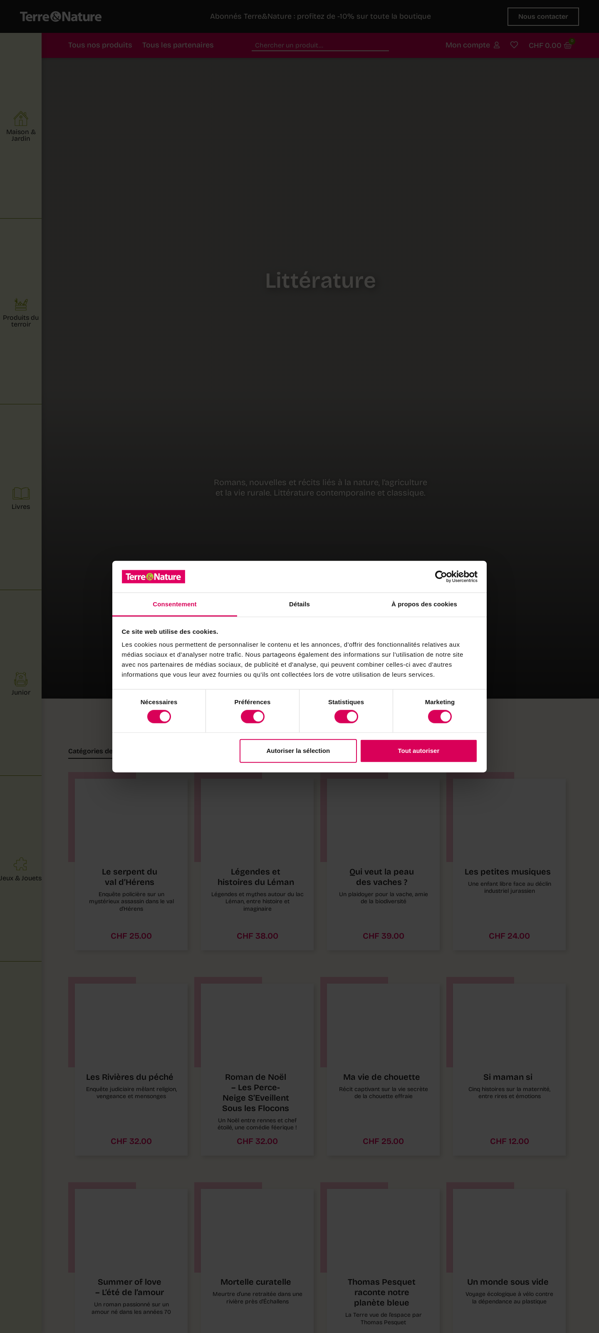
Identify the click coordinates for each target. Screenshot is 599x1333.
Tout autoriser (419, 750)
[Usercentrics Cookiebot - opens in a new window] (441, 577)
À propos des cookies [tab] (424, 604)
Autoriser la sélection (298, 750)
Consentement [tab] (174, 604)
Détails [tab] (299, 604)
